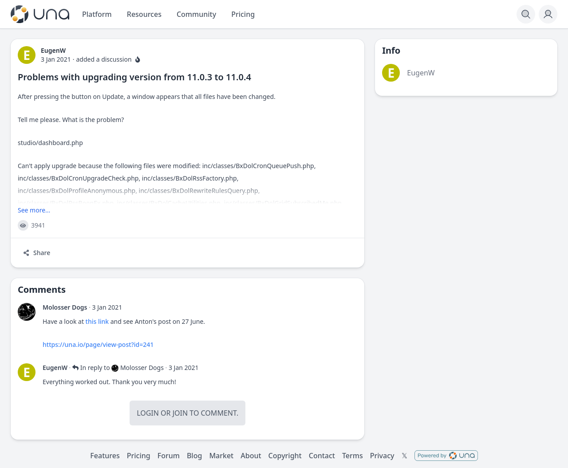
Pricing (138, 455)
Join (180, 413)
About (251, 455)
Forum (169, 455)
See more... (34, 210)
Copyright (285, 455)
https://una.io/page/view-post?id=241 (98, 344)
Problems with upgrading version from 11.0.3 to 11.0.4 (134, 77)
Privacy (382, 455)
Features (104, 455)
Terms (352, 455)
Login (148, 413)
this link (96, 321)
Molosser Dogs (65, 307)
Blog (194, 455)
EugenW (55, 367)
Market (221, 455)
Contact (322, 455)
